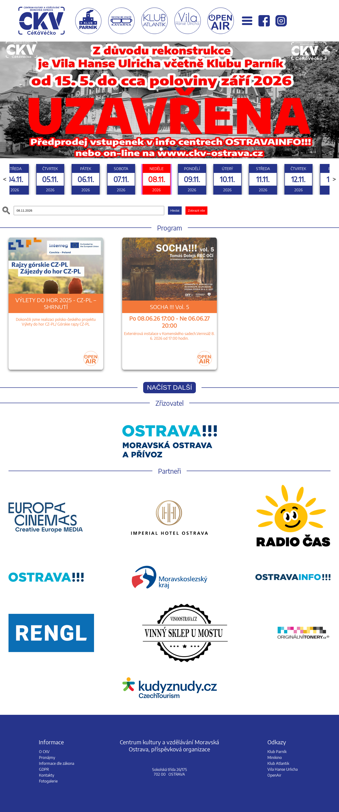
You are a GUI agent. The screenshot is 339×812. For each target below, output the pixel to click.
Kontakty (46, 775)
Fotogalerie (48, 781)
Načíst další (169, 387)
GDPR (44, 769)
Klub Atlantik (278, 763)
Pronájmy (47, 757)
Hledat (175, 210)
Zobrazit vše (196, 210)
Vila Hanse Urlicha (282, 769)
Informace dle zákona (56, 763)
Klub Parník (277, 751)
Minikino (274, 757)
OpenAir (274, 775)
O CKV (44, 751)
